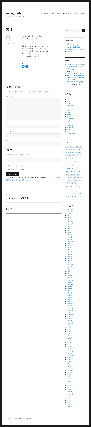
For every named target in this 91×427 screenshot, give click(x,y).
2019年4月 (70, 219)
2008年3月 (70, 337)
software (73, 183)
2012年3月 (69, 275)
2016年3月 (69, 234)
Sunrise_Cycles (70, 187)
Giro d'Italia (69, 162)
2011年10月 (70, 284)
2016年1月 (69, 238)
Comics (69, 103)
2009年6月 (70, 314)
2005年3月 (70, 385)
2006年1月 (70, 367)
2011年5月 (69, 294)
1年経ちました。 (71, 51)
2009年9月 (70, 311)
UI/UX (73, 190)
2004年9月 (70, 397)
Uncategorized (71, 133)
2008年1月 (69, 340)
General (8, 46)
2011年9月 (69, 286)
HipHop (76, 162)
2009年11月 (70, 307)
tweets (68, 190)
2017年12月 (70, 221)
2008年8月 (70, 327)
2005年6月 (70, 380)
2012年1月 (69, 279)
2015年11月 (70, 241)
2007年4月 (70, 344)
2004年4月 (70, 406)
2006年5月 (70, 359)
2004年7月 (70, 400)
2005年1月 (69, 389)
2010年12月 (70, 303)
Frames (68, 158)
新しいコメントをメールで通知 (16, 166)
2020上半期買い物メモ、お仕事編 (76, 49)
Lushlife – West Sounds (73, 48)
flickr (68, 112)
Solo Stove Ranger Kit (73, 46)
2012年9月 (70, 266)
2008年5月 (70, 333)
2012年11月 (70, 264)
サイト (8, 140)
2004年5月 (70, 404)
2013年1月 (69, 260)
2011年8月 (69, 288)
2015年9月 (70, 245)
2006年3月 (70, 363)
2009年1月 (70, 318)
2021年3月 (69, 212)
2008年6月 (70, 331)
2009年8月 (70, 312)
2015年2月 (69, 247)
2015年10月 (70, 243)
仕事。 (68, 44)
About (46, 14)
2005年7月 (70, 378)
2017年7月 (69, 226)
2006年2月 (70, 365)
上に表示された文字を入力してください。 (18, 154)
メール (8, 132)
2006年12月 (70, 350)
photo (68, 124)
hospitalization (71, 118)
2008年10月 (70, 324)
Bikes (80, 149)
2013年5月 (69, 255)
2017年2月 (69, 230)
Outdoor (69, 122)
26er (67, 146)
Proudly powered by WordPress (23, 418)
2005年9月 (70, 374)
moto (67, 174)
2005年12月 (70, 369)
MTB (78, 174)
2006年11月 (70, 352)
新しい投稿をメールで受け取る (16, 170)
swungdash (13, 13)
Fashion (82, 14)
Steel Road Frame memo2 (74, 70)
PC (71, 180)
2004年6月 (70, 402)
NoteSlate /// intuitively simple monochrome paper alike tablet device (75, 77)
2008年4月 (70, 335)
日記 (80, 193)
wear (78, 190)
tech (75, 14)
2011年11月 (70, 283)
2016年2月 (70, 236)
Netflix (73, 177)
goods (68, 116)
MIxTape (79, 171)
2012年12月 (70, 262)
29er (71, 146)
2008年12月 (70, 320)
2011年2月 (69, 299)
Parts (67, 180)
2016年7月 (70, 232)
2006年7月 (70, 357)
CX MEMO (69, 73)
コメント (9, 96)
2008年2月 (70, 339)
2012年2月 (69, 277)
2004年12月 (70, 391)
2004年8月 (70, 398)
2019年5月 (70, 217)
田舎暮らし (75, 196)
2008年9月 (70, 326)
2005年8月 (70, 376)
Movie (59, 14)
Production (67, 14)
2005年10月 (70, 372)
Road (80, 180)
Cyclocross (79, 152)
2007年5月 (70, 342)
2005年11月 (70, 370)
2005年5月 (70, 382)
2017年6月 (70, 228)
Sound (68, 129)
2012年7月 (69, 269)
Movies (73, 174)
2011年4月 (69, 296)
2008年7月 (70, 329)
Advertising (77, 146)
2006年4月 (70, 361)
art (76, 149)
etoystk (8, 41)
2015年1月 (69, 249)
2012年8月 (69, 268)
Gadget (74, 158)
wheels (75, 193)
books (72, 152)
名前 (8, 123)
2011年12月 (70, 281)
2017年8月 (69, 225)
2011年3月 (69, 297)
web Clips (69, 193)
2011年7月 (69, 290)
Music (67, 177)
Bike (52, 14)
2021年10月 (70, 210)
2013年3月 (69, 256)
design (69, 107)
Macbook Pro (69, 168)
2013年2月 (69, 258)
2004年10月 (70, 395)
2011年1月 (69, 301)
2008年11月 (70, 322)
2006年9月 (70, 355)
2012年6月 (70, 271)
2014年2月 (69, 251)
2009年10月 (70, 309)
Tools (82, 187)
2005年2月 (70, 387)
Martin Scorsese (70, 171)
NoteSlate (79, 177)
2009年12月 (70, 305)
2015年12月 (70, 240)
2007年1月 (69, 348)
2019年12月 (70, 215)
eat (67, 109)
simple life (70, 127)
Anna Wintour (70, 149)
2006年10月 (70, 354)
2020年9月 (70, 213)
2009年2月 (70, 316)
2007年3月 (70, 346)
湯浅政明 (68, 196)
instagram (69, 165)
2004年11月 (70, 393)
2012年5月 (69, 273)
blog (68, 99)
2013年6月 (69, 253)
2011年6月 (69, 292)
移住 (81, 196)
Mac (75, 165)
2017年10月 (70, 223)
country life (70, 105)
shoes (67, 183)
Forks (79, 155)
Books (68, 101)
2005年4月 (70, 383)
